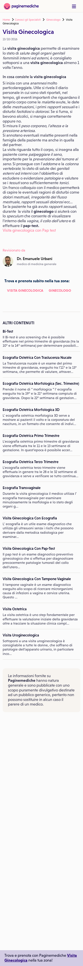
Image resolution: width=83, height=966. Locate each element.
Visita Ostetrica (15, 609)
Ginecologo (53, 19)
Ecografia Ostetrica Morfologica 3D (31, 409)
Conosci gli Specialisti (28, 19)
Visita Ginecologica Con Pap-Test (29, 548)
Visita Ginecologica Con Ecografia (30, 518)
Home (6, 19)
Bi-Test (8, 331)
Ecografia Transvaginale (22, 488)
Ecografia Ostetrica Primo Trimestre (31, 435)
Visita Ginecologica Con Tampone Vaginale (37, 579)
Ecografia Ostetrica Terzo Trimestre (30, 462)
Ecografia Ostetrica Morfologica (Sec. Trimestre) (41, 383)
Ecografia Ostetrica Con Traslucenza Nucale (37, 357)
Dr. (34, 259)
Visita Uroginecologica (21, 635)
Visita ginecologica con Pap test (29, 230)
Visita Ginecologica (25, 290)
